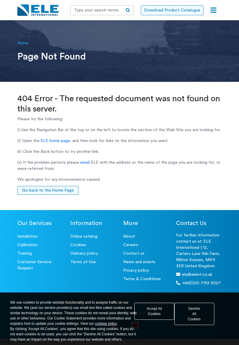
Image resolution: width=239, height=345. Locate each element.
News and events (139, 262)
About (129, 236)
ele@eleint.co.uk (194, 274)
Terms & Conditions (142, 279)
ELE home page (55, 141)
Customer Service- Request (35, 265)
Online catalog (83, 236)
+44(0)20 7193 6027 (198, 283)
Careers (130, 245)
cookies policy (106, 324)
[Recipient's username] (96, 10)
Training (24, 253)
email (85, 162)
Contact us (133, 253)
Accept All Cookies (154, 311)
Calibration (27, 245)
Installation (27, 236)
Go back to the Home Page (48, 190)
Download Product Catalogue (172, 10)
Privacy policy (136, 270)
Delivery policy (84, 253)
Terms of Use (83, 262)
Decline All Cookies (194, 314)
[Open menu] (213, 10)
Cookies (78, 245)
